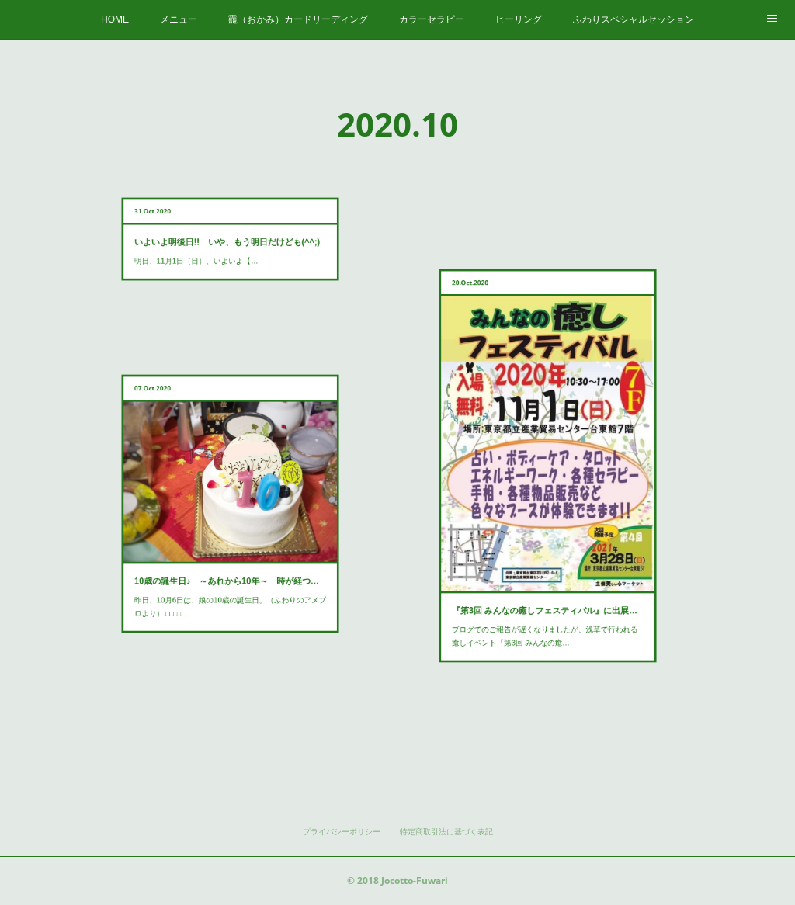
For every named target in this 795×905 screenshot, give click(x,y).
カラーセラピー (431, 19)
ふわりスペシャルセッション (633, 19)
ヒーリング (518, 19)
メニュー (178, 19)
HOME (115, 19)
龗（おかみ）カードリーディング (298, 19)
